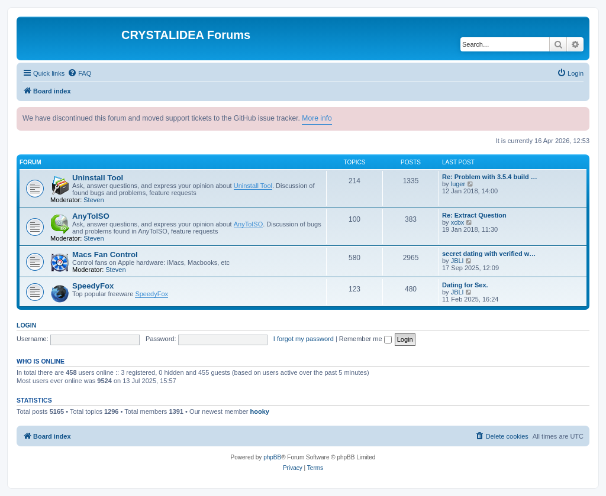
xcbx (458, 222)
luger (458, 183)
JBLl (457, 260)
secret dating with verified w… (489, 253)
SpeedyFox (93, 285)
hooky (259, 411)
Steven (93, 199)
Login (26, 325)
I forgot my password (303, 338)
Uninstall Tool (97, 177)
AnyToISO (90, 216)
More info (316, 118)
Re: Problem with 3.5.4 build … (489, 176)
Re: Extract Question (474, 215)
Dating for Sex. (465, 284)
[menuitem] (79, 73)
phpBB (272, 457)
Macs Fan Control (105, 254)
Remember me (365, 338)
